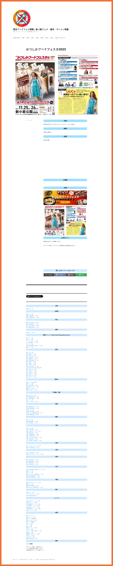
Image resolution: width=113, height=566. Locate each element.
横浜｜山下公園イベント (31, 385)
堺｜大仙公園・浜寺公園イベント (33, 440)
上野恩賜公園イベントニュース (33, 504)
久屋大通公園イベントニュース (33, 508)
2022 (37, 38)
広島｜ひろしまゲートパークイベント (34, 454)
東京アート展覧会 (30, 521)
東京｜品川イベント (31, 375)
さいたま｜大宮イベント (31, 341)
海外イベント (29, 523)
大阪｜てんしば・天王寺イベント (33, 437)
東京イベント (29, 352)
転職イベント (29, 532)
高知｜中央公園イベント (31, 464)
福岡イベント (29, 471)
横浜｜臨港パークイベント (32, 386)
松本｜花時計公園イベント (32, 398)
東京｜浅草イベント (31, 355)
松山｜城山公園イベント (31, 462)
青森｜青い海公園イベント (32, 322)
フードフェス (29, 120)
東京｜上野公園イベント (31, 357)
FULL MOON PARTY (31, 495)
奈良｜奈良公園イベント (31, 422)
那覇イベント (29, 484)
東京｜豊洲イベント (31, 372)
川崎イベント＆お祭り (31, 382)
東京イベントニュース (31, 502)
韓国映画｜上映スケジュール (32, 533)
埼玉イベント (29, 338)
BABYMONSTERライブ (31, 538)
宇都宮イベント (30, 332)
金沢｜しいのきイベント (31, 401)
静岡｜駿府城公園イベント (32, 406)
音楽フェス (29, 526)
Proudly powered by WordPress (47, 559)
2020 (27, 38)
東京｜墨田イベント (31, 354)
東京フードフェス (30, 515)
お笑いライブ (29, 529)
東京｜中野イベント (31, 364)
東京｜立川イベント (31, 377)
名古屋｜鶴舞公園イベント (32, 414)
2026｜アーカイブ (60, 38)
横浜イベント (29, 383)
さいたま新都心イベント (31, 342)
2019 (23, 38)
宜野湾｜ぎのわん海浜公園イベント (34, 487)
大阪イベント (29, 428)
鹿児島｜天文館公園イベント (32, 477)
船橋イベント (29, 347)
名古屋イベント (30, 409)
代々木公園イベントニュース (32, 505)
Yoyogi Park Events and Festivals (33, 367)
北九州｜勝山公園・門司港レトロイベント (35, 469)
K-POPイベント (30, 535)
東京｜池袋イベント (31, 361)
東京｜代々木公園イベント (32, 366)
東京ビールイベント (31, 517)
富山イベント (29, 399)
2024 (46, 38)
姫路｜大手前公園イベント (32, 447)
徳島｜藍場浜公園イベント (32, 461)
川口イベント (29, 344)
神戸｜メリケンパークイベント (33, 445)
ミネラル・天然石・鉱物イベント (33, 530)
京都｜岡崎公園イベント (31, 421)
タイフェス (29, 524)
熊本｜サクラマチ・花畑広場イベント (34, 474)
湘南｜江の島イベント (31, 390)
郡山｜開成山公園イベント (32, 327)
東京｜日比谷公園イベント (32, 360)
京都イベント (29, 419)
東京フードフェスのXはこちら (34, 296)
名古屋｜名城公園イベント (32, 411)
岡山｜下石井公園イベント (32, 452)
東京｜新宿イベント (31, 363)
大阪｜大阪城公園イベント (32, 435)
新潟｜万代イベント (31, 395)
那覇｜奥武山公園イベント (32, 485)
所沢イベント (29, 339)
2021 (32, 38)
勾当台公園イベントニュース (32, 501)
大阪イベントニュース (31, 510)
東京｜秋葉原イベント (31, 358)
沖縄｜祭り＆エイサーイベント (33, 482)
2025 (51, 38)
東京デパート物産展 (31, 518)
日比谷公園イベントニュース (32, 507)
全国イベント (29, 308)
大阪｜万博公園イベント (31, 429)
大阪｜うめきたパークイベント (33, 431)
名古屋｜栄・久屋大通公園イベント (34, 412)
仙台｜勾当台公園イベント (32, 325)
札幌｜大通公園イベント (31, 315)
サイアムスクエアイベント (32, 494)
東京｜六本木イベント (31, 370)
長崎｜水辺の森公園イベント (32, 475)
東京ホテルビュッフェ (31, 520)
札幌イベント (29, 314)
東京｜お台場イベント (31, 373)
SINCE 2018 (16, 38)
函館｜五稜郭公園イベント (32, 317)
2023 (42, 38)
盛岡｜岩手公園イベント (31, 324)
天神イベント (29, 472)
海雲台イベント (30, 492)
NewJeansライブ (30, 537)
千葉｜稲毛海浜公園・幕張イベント (34, 345)
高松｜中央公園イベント (31, 459)
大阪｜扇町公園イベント (31, 432)
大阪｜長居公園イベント (31, 439)
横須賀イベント (30, 388)
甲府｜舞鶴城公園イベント (32, 396)
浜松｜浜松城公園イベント (32, 408)
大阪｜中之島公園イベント (32, 434)
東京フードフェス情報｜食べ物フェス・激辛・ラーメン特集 (41, 29)
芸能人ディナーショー (31, 527)
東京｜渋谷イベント (31, 369)
